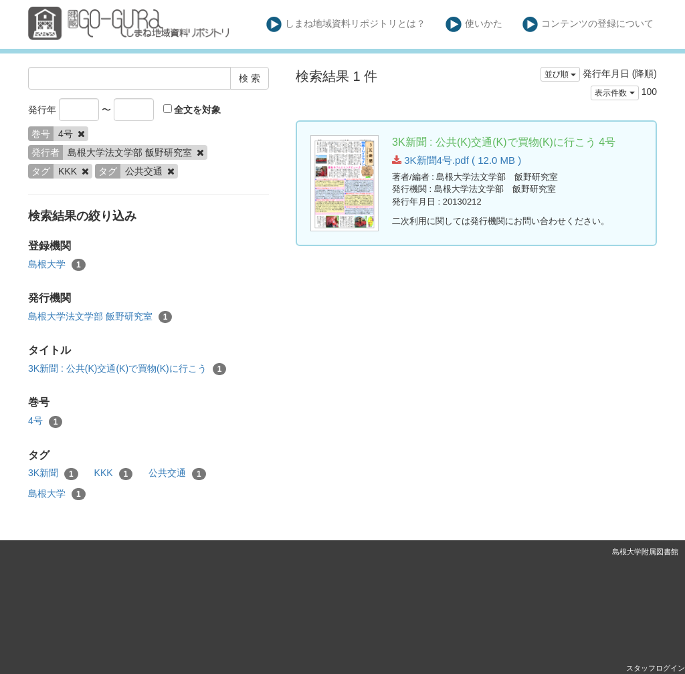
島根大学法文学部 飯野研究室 (100, 317)
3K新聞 (53, 473)
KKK (113, 473)
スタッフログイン (655, 668)
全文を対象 (192, 109)
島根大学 (57, 265)
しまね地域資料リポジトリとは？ (346, 24)
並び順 (560, 74)
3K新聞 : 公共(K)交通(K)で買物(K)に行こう (127, 369)
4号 (45, 421)
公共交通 (177, 473)
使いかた (474, 24)
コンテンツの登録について (588, 24)
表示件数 (614, 93)
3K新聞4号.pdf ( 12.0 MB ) (456, 160)
